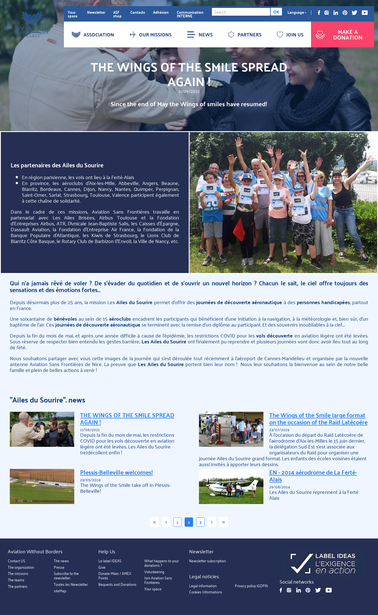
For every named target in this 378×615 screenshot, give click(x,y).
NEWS (200, 34)
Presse (59, 567)
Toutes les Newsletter (71, 584)
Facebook (319, 12)
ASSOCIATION (93, 34)
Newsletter (96, 12)
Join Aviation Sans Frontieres (158, 580)
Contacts (137, 12)
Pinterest (344, 12)
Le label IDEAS (109, 561)
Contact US (16, 561)
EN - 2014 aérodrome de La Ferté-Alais (313, 475)
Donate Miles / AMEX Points (114, 575)
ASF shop (117, 14)
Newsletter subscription (207, 561)
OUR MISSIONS (150, 34)
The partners (17, 586)
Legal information (203, 585)
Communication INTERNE (190, 14)
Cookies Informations (205, 592)
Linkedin (335, 12)
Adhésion (161, 12)
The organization (21, 567)
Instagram (326, 12)
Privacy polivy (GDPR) (251, 585)
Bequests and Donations (117, 584)
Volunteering (154, 571)
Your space (72, 14)
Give (101, 567)
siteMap (60, 591)
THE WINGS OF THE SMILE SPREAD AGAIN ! (127, 418)
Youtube (365, 12)
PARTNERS (244, 34)
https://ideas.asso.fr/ (323, 564)
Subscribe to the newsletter (66, 575)
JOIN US (290, 34)
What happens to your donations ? (161, 563)
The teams (16, 580)
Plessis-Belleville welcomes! (116, 472)
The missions (18, 573)
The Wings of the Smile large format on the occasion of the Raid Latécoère (318, 418)
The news (61, 561)
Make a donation (338, 34)
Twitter (354, 12)
